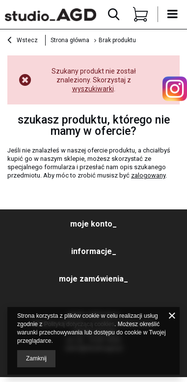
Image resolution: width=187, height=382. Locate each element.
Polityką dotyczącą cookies (79, 324)
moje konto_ (93, 224)
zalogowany (148, 175)
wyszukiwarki (93, 89)
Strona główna (70, 40)
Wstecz (22, 41)
